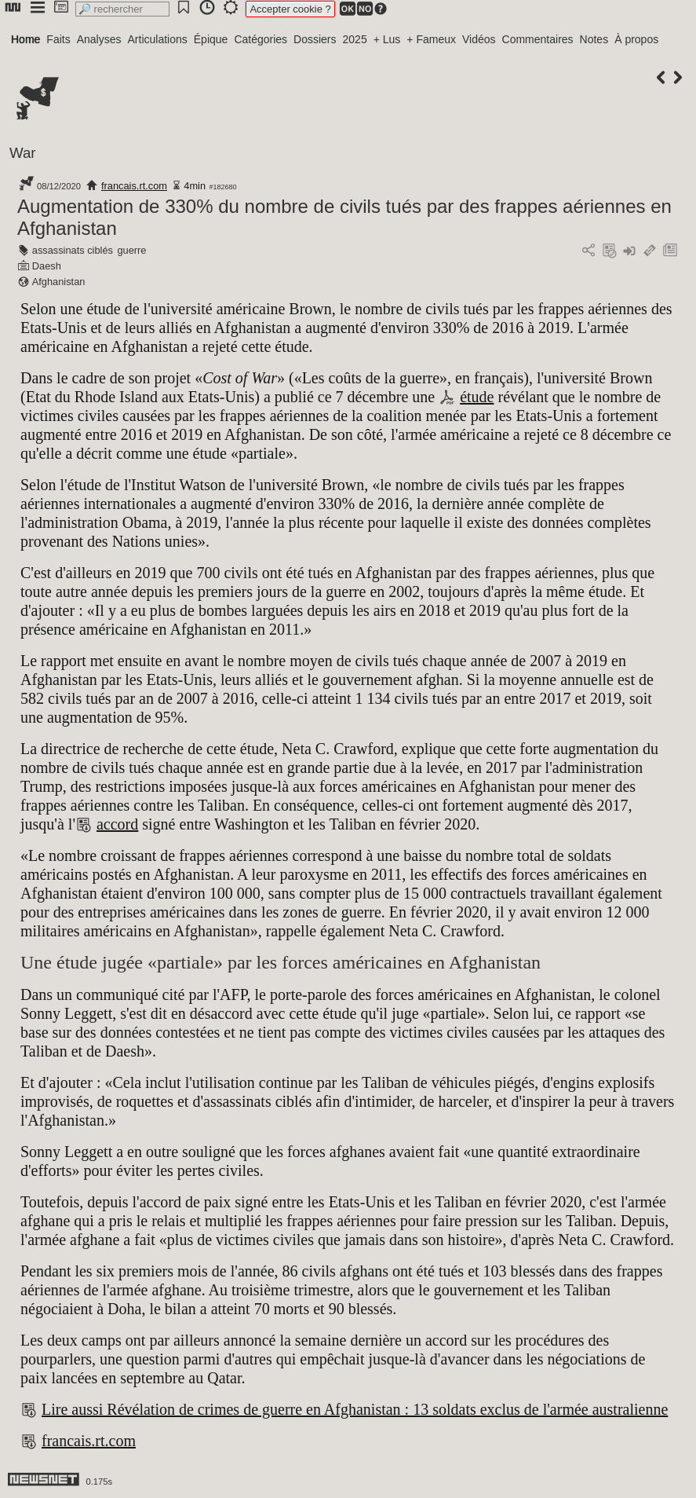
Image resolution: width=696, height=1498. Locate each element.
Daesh (46, 266)
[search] (122, 9)
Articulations (158, 39)
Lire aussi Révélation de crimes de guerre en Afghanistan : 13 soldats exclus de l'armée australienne (355, 1409)
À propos (636, 39)
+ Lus (387, 39)
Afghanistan (59, 282)
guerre (131, 250)
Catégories (260, 39)
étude (477, 396)
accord (117, 824)
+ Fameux (431, 39)
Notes (594, 39)
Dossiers (314, 39)
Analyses (99, 39)
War (22, 153)
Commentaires (538, 39)
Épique (211, 39)
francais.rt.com (134, 186)
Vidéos (479, 39)
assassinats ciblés (72, 250)
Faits (58, 39)
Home (25, 39)
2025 (355, 39)
